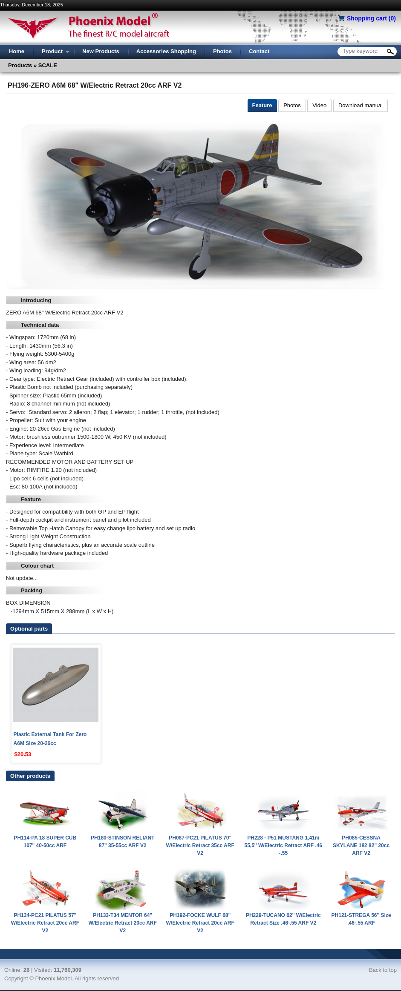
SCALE (47, 65)
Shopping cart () (371, 18)
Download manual (360, 105)
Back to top (383, 970)
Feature (262, 105)
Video (319, 105)
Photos (291, 105)
